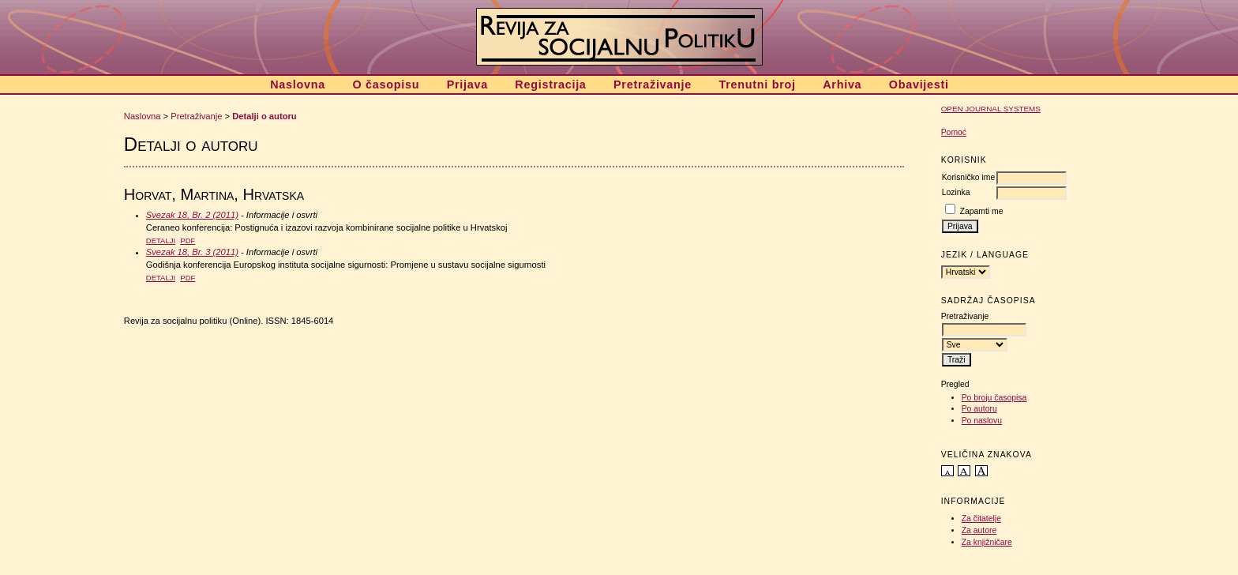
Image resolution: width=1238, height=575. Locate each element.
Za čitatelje (981, 518)
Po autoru (979, 408)
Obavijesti (919, 84)
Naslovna (297, 84)
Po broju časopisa (994, 397)
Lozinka (956, 192)
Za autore (979, 530)
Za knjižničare (987, 542)
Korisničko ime (969, 177)
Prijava (467, 84)
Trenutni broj (756, 84)
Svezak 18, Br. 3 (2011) (192, 252)
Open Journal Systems (991, 108)
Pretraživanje (652, 84)
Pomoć (953, 132)
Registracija (550, 84)
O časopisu (385, 84)
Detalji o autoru (264, 116)
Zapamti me (982, 211)
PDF (187, 240)
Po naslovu (982, 420)
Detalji (160, 240)
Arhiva (842, 84)
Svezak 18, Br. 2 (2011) (192, 215)
